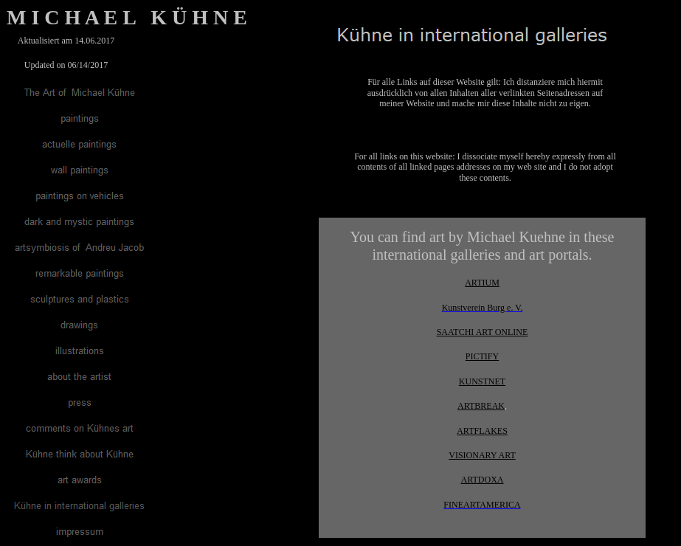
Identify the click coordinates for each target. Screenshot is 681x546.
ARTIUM (482, 282)
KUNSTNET (482, 381)
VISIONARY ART (482, 455)
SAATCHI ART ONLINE (482, 332)
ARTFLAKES (482, 431)
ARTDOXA (482, 479)
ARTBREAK (481, 406)
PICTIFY (482, 356)
